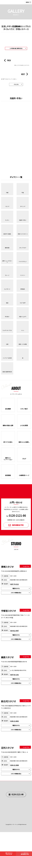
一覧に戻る (16, 85)
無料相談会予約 (18, 545)
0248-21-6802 (14, 743)
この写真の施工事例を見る (16, 48)
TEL (16, 536)
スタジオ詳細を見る (16, 614)
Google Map (26, 587)
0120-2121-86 (17, 818)
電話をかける (16, 609)
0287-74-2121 (14, 605)
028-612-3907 (14, 652)
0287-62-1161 (14, 696)
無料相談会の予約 (25, 853)
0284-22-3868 (14, 788)
